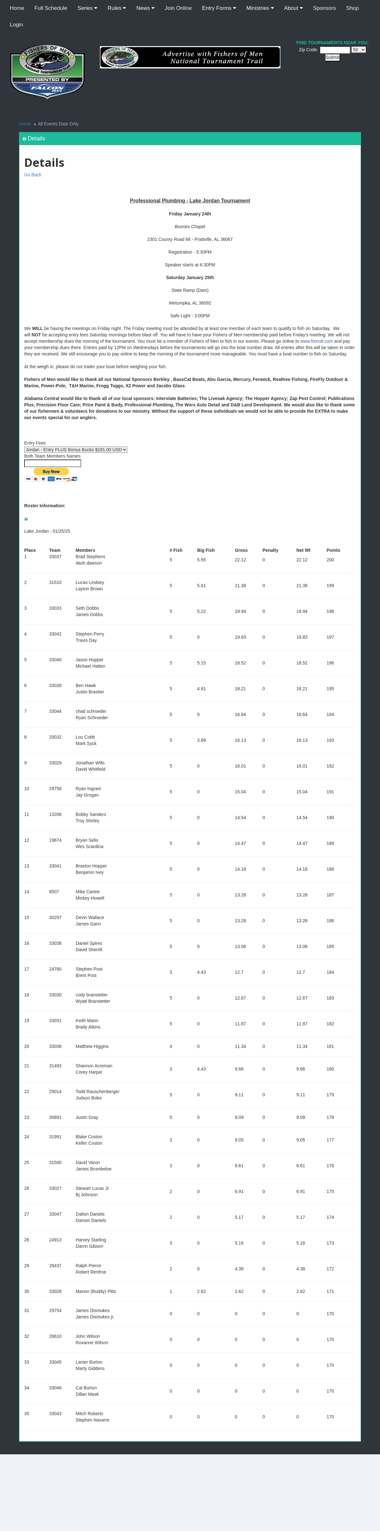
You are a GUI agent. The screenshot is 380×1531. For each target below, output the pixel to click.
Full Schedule (50, 8)
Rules (117, 8)
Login (16, 25)
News (145, 8)
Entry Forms (219, 8)
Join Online (178, 8)
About (293, 8)
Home (17, 8)
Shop (352, 8)
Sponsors (324, 8)
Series (87, 8)
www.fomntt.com (316, 341)
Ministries (260, 8)
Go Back (32, 174)
